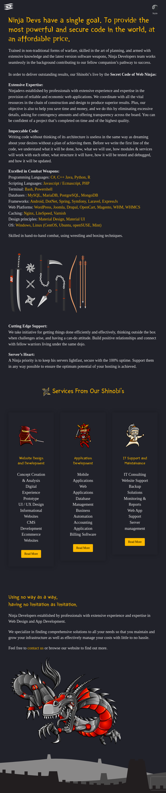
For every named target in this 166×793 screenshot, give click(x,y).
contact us (35, 648)
